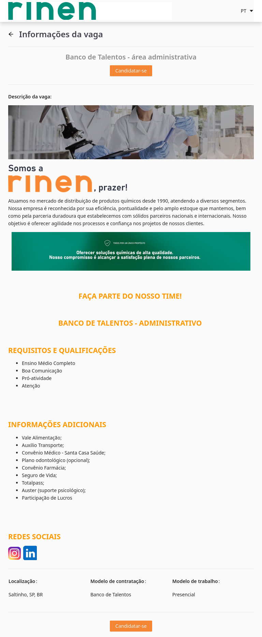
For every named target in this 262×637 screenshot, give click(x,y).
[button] (11, 34)
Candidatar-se (131, 70)
